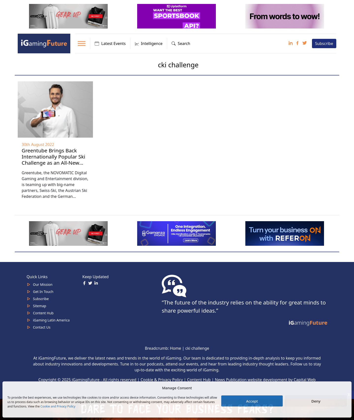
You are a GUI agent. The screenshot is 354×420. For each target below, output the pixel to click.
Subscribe (324, 43)
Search (181, 43)
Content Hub (43, 313)
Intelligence (148, 43)
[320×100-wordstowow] (285, 15)
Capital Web (305, 379)
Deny (316, 401)
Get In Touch (43, 291)
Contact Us (41, 327)
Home (175, 348)
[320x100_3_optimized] (177, 15)
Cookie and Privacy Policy (58, 406)
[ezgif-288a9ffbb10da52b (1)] (285, 233)
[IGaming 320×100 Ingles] (177, 233)
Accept (252, 401)
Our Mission (42, 284)
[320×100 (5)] (69, 15)
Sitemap (39, 306)
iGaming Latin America (51, 320)
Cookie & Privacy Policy (162, 379)
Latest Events (110, 43)
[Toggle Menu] (82, 43)
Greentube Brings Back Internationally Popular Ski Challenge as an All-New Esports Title (53, 159)
